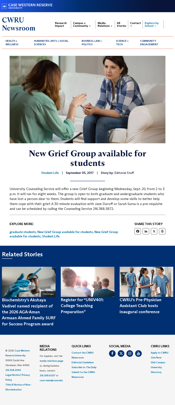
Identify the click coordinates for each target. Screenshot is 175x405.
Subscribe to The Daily (84, 367)
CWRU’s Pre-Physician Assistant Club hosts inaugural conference (140, 305)
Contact (135, 23)
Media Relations (105, 24)
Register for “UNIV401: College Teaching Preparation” (82, 305)
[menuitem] (16, 43)
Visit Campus (158, 362)
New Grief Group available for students (65, 232)
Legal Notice (12, 374)
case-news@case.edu (51, 380)
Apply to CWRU (159, 352)
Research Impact (61, 24)
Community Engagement (149, 42)
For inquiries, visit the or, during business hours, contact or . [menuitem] (51, 368)
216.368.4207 (47, 375)
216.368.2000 (13, 370)
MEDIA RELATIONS (48, 348)
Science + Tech (122, 42)
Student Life (51, 236)
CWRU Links (160, 346)
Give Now (156, 357)
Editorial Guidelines (83, 362)
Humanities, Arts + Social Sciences (51, 42)
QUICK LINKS (81, 346)
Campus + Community (82, 24)
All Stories (121, 24)
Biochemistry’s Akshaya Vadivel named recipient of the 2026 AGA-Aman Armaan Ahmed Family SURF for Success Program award (29, 311)
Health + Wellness (12, 42)
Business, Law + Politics (92, 42)
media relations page (51, 360)
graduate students (23, 232)
